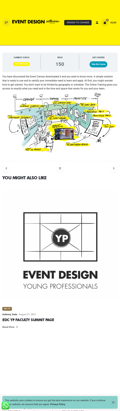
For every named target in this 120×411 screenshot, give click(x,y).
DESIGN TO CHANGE (78, 22)
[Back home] (60, 168)
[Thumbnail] (36, 23)
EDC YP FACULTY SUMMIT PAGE (28, 320)
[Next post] (113, 168)
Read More (10, 327)
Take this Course (98, 64)
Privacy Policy (57, 404)
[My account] (97, 23)
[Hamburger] (6, 23)
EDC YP (7, 309)
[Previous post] (7, 168)
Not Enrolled (21, 64)
